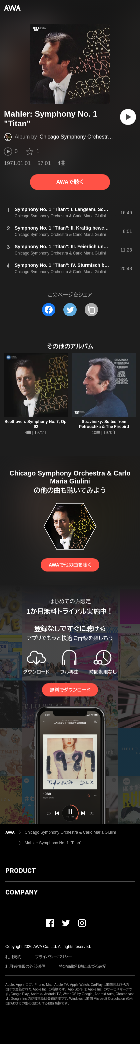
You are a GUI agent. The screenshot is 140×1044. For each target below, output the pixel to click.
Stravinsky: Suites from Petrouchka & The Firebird (104, 424)
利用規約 (13, 957)
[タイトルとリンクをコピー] (91, 309)
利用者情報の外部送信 (25, 966)
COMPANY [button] (21, 892)
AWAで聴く (70, 182)
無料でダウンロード (70, 689)
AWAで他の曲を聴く (70, 565)
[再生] (128, 117)
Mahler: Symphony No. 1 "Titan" (53, 843)
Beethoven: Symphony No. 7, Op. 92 (35, 424)
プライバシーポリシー (53, 957)
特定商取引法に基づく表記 (82, 966)
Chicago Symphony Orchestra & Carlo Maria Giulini (70, 832)
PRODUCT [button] (20, 871)
